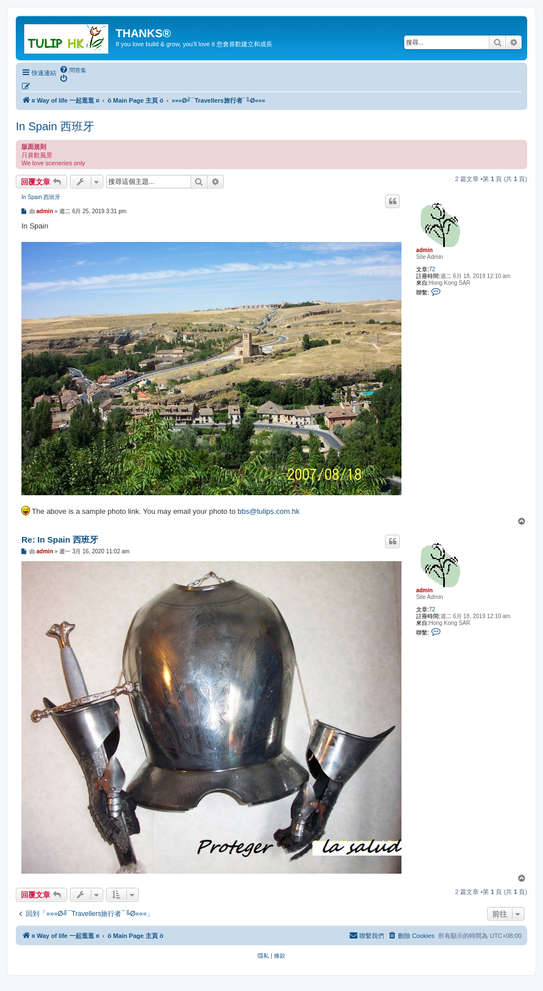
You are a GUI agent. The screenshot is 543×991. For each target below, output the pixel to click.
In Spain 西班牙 (55, 126)
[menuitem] (72, 69)
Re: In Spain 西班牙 (59, 539)
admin (424, 250)
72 (432, 269)
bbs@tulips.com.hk (268, 511)
